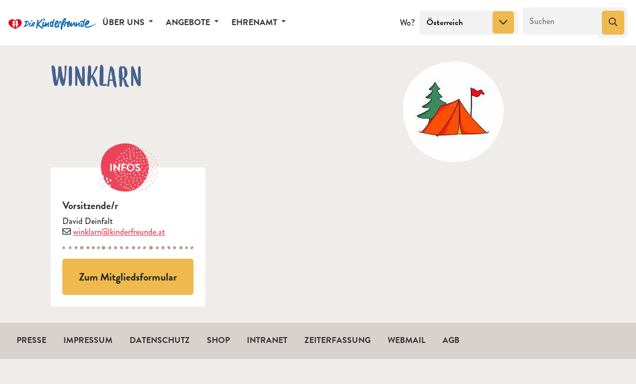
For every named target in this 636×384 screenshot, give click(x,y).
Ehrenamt (255, 22)
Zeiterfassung (337, 340)
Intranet (267, 340)
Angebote (189, 22)
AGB (451, 340)
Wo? (407, 23)
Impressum (87, 340)
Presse (31, 340)
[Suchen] (561, 21)
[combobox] (469, 23)
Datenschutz (160, 340)
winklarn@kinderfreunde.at (119, 232)
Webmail (406, 340)
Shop (218, 340)
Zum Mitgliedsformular (128, 277)
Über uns (124, 22)
